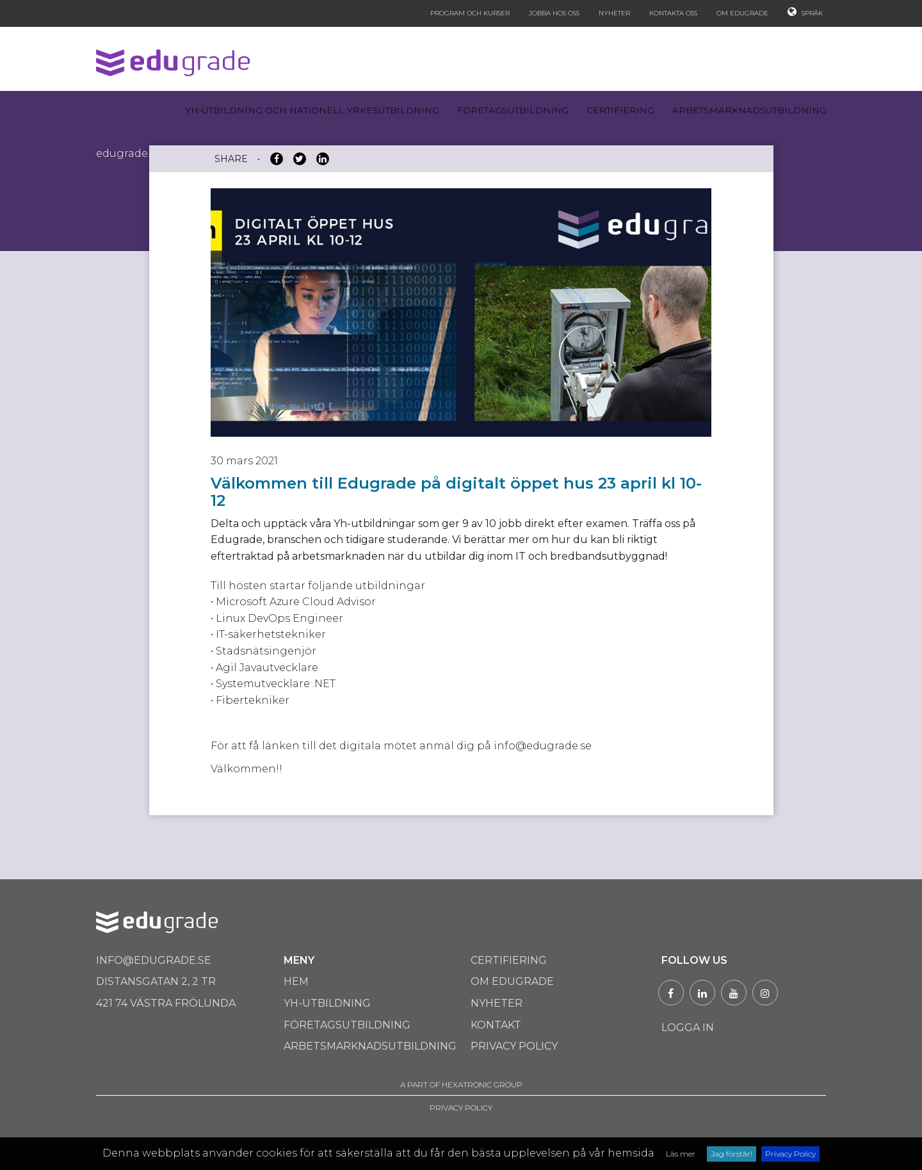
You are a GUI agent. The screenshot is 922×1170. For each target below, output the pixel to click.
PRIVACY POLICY (461, 1107)
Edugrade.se (128, 153)
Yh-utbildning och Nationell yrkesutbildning (312, 110)
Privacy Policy (790, 1153)
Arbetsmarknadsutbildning (749, 110)
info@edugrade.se (153, 960)
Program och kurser (470, 13)
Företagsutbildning (513, 110)
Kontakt (496, 1025)
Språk (805, 11)
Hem (296, 981)
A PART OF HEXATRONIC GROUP (461, 1084)
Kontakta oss (673, 13)
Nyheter (614, 13)
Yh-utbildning (327, 1003)
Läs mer (680, 1153)
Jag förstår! (731, 1153)
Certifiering (620, 110)
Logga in (687, 1027)
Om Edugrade (742, 13)
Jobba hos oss (554, 13)
